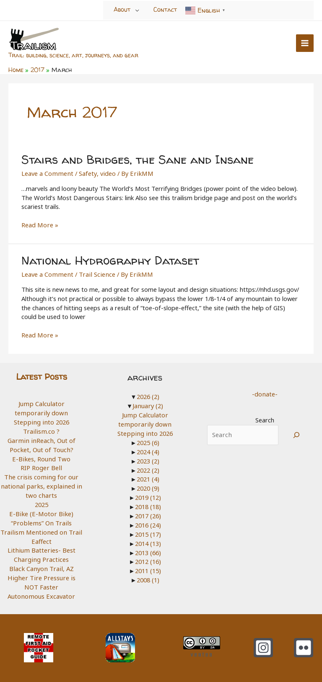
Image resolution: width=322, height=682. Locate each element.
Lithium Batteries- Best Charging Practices (41, 552)
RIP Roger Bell (41, 465)
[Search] (297, 433)
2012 (148, 559)
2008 (148, 577)
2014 (148, 540)
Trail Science (95, 272)
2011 (148, 568)
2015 (148, 531)
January (148, 404)
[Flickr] (303, 644)
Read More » (39, 224)
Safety (86, 172)
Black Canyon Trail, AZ (41, 565)
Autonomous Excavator (41, 593)
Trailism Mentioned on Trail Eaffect (41, 534)
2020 (148, 486)
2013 (148, 550)
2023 (148, 458)
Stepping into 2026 (41, 420)
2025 (41, 502)
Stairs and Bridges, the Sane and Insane (135, 158)
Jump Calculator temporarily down (41, 406)
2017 (148, 513)
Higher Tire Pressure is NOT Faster (41, 579)
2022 (148, 467)
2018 (148, 504)
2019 (148, 495)
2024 (148, 449)
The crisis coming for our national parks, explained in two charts (41, 484)
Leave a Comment (46, 172)
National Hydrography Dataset (108, 259)
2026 (148, 395)
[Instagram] (263, 644)
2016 (148, 522)
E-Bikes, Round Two (41, 456)
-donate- (264, 392)
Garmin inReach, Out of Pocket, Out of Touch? (41, 443)
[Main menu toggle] (305, 43)
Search (264, 418)
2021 (148, 477)
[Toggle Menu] (137, 10)
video (106, 172)
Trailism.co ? (41, 429)
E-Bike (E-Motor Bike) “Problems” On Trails (41, 516)
